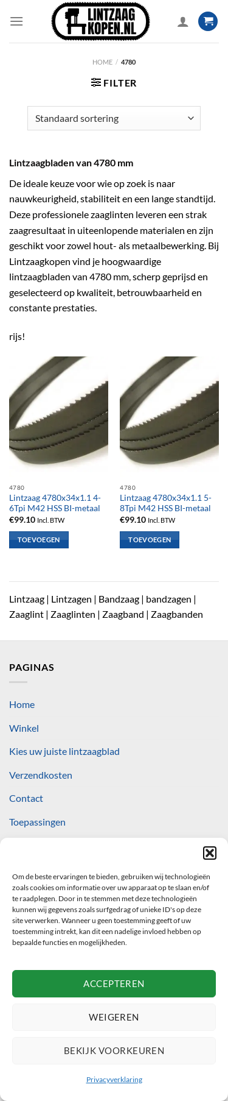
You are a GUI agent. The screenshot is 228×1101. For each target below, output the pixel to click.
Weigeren (114, 1016)
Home (102, 62)
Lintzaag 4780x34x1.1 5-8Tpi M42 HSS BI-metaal (166, 503)
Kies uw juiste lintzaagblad (64, 751)
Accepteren (114, 983)
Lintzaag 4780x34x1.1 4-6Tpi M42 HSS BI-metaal (55, 503)
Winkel (24, 728)
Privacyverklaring (114, 1079)
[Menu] (16, 21)
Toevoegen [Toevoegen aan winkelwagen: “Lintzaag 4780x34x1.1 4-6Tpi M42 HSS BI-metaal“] (39, 539)
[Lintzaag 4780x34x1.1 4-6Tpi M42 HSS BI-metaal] (58, 416)
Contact (26, 798)
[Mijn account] (183, 21)
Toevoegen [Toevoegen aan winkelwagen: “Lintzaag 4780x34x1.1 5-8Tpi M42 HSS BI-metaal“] (149, 539)
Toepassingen (37, 821)
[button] (210, 853)
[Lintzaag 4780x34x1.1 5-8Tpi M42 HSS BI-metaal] (169, 416)
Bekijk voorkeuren (114, 1050)
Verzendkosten (40, 775)
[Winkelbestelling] (113, 118)
